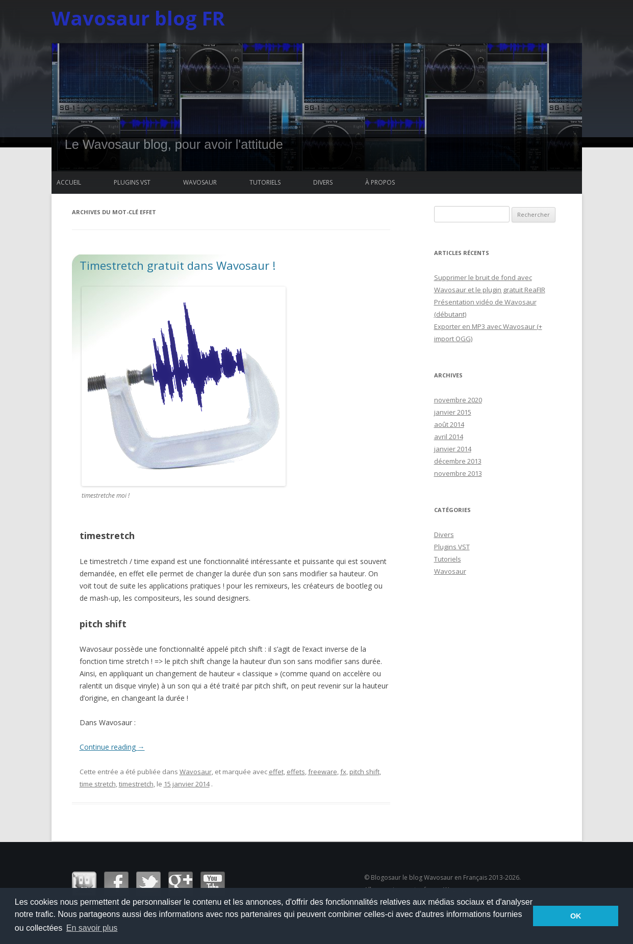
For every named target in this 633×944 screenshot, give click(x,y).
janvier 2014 (452, 448)
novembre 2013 (458, 473)
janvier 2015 (452, 412)
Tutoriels (265, 182)
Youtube (212, 884)
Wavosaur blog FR (138, 18)
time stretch (98, 783)
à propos (380, 182)
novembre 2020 (458, 399)
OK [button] (575, 916)
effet (276, 771)
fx (343, 771)
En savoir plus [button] (92, 928)
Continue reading (112, 747)
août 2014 (449, 424)
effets (296, 771)
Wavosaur (200, 182)
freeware (322, 771)
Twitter (148, 884)
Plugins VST (132, 182)
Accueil (69, 182)
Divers (323, 182)
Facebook (116, 884)
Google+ (180, 884)
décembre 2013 (458, 461)
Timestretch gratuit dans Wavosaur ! (177, 265)
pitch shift (364, 771)
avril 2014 (448, 436)
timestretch (136, 783)
